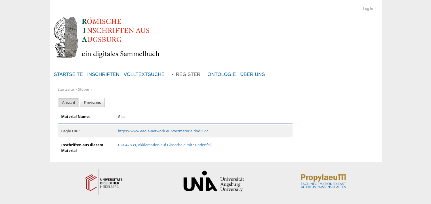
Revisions (92, 102)
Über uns (252, 74)
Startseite (68, 74)
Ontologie (221, 74)
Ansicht (68, 102)
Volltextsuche (144, 74)
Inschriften (103, 74)
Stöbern (85, 89)
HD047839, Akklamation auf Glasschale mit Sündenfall (165, 144)
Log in (368, 9)
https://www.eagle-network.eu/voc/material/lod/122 (163, 130)
